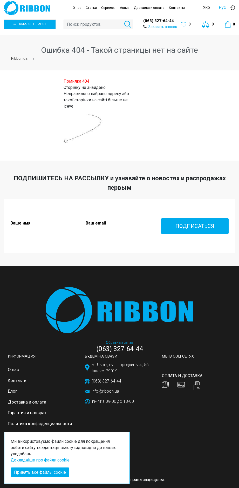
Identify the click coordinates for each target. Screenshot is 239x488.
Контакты (177, 8)
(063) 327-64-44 (158, 20)
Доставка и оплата (149, 8)
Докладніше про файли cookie (40, 460)
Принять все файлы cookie (40, 472)
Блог (12, 391)
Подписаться (194, 226)
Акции (124, 8)
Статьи (91, 8)
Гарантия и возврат (27, 412)
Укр (206, 7)
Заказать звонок (162, 27)
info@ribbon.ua (105, 391)
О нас (77, 8)
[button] (232, 7)
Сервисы (108, 8)
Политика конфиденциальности (40, 423)
